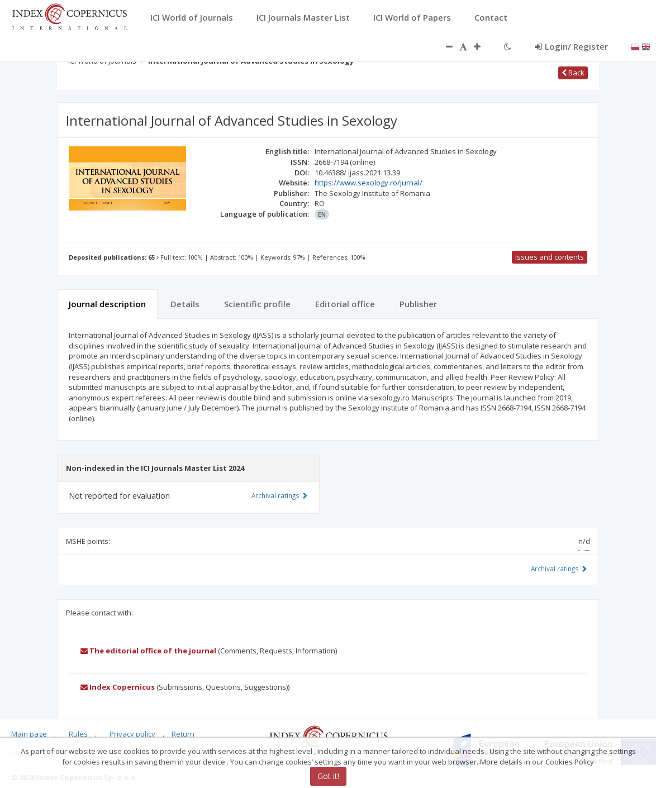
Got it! (328, 776)
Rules (78, 734)
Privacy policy (132, 734)
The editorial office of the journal (148, 651)
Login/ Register (571, 46)
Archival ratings (559, 568)
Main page (29, 734)
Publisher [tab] (418, 303)
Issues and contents (549, 257)
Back (573, 73)
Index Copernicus (117, 687)
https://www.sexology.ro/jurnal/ (368, 183)
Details (184, 303)
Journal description (107, 303)
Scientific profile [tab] (257, 303)
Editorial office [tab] (345, 303)
